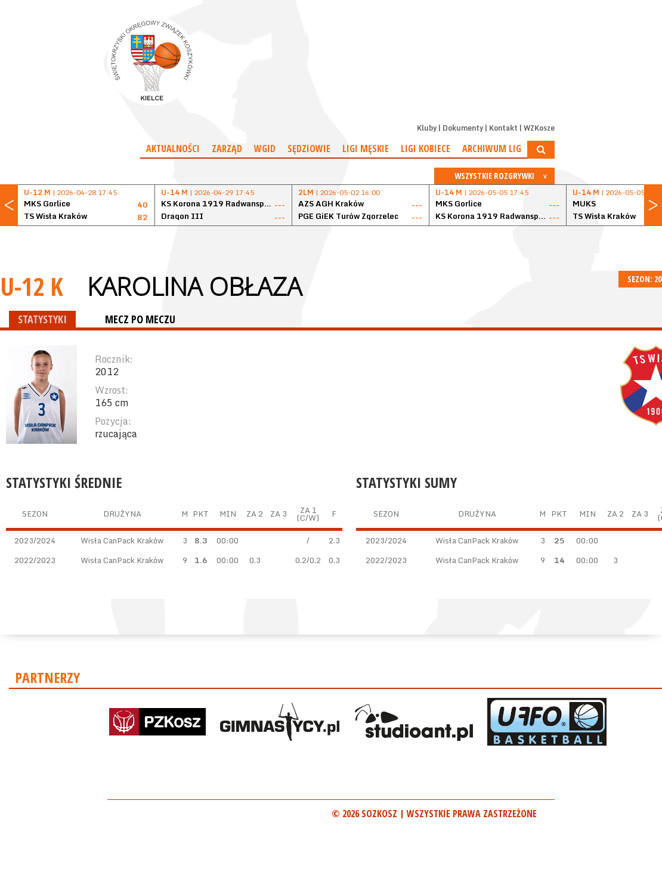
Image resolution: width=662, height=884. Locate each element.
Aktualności (173, 148)
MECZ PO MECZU (140, 319)
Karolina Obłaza (194, 286)
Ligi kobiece (425, 148)
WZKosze (539, 128)
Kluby (427, 128)
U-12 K (31, 286)
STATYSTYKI (42, 319)
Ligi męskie (365, 148)
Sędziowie (308, 148)
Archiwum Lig (491, 148)
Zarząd (227, 148)
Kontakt (503, 128)
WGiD (265, 148)
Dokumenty (463, 128)
